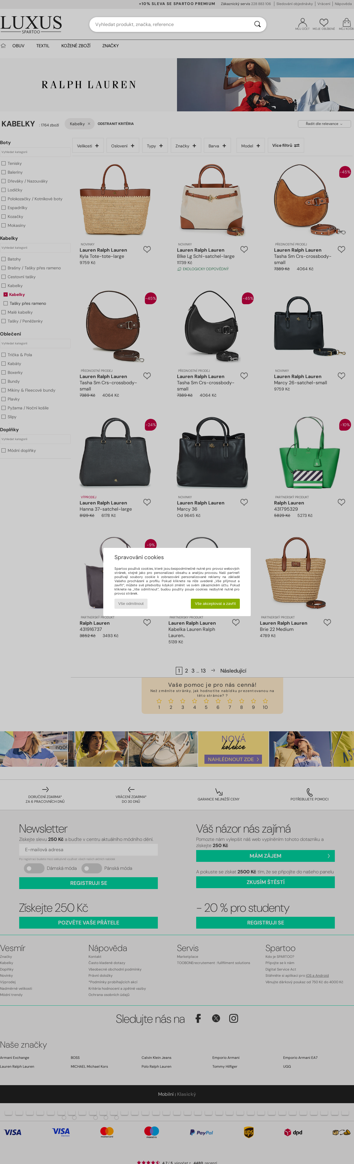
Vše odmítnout (131, 603)
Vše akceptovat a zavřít (215, 603)
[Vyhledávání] (257, 24)
